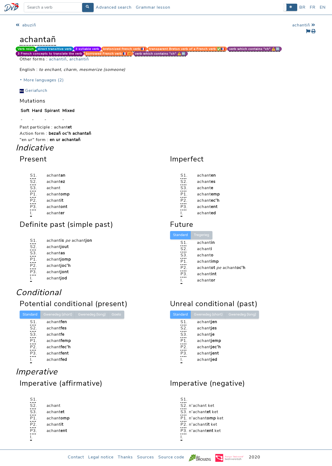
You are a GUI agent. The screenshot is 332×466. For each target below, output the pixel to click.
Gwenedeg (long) (91, 314)
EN (323, 7)
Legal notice (101, 457)
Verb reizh (26, 49)
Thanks (125, 457)
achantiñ (304, 25)
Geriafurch (33, 90)
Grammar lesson (153, 7)
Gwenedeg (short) (57, 314)
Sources (145, 457)
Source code (171, 457)
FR (313, 7)
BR (302, 7)
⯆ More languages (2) (42, 80)
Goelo (116, 314)
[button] (290, 7)
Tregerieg (201, 235)
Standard (180, 235)
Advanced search (114, 7)
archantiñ (79, 59)
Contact (76, 457)
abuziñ (26, 25)
